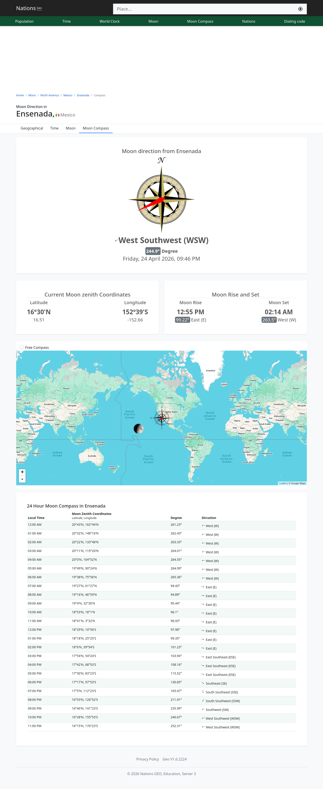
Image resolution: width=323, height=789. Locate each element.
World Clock (110, 21)
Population (24, 21)
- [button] (22, 479)
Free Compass (37, 347)
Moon (153, 21)
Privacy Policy (147, 759)
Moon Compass (200, 21)
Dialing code (294, 21)
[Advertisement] (161, 59)
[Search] (203, 9)
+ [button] (22, 472)
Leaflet (282, 483)
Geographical (32, 128)
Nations (248, 21)
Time (66, 21)
